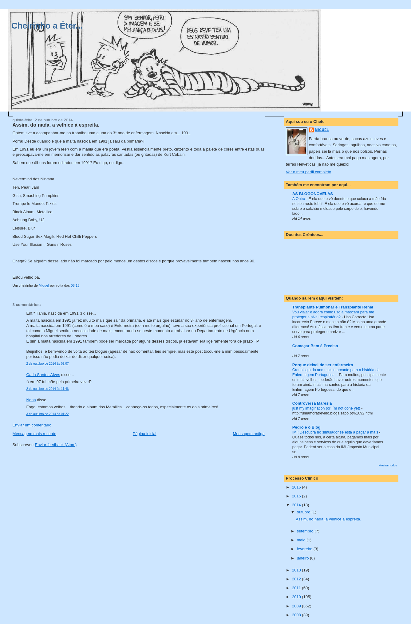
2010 (297, 597)
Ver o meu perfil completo (308, 172)
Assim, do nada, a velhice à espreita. (328, 519)
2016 (297, 487)
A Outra (299, 199)
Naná (31, 400)
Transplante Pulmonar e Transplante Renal (332, 307)
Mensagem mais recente (34, 433)
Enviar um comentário (32, 425)
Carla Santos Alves (43, 374)
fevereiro (305, 549)
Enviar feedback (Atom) (56, 444)
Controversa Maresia (312, 403)
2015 (297, 496)
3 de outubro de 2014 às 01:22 (47, 414)
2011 (297, 588)
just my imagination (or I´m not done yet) (326, 408)
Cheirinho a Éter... (47, 25)
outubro (304, 512)
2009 (297, 606)
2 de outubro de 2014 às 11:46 (47, 388)
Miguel (322, 129)
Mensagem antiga (248, 433)
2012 (297, 579)
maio (302, 540)
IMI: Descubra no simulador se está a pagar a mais (335, 432)
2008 (297, 615)
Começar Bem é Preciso (315, 345)
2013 (297, 570)
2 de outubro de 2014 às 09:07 (47, 363)
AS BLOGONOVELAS (312, 193)
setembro (306, 531)
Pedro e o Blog (306, 427)
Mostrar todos (388, 465)
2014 (297, 505)
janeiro (303, 558)
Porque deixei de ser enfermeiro (322, 365)
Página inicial (144, 433)
